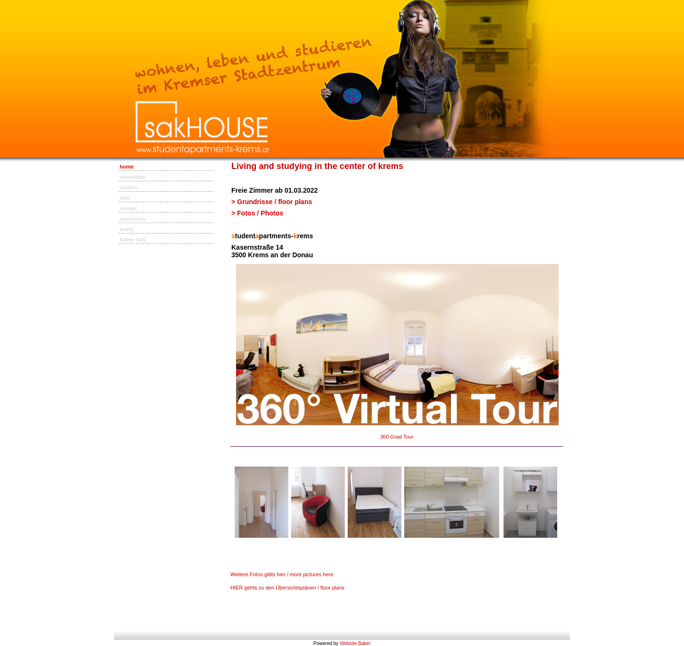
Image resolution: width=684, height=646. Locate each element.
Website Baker (355, 643)
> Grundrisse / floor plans (271, 202)
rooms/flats (132, 177)
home (126, 166)
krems (127, 229)
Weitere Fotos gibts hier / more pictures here (281, 574)
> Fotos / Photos (258, 213)
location (129, 187)
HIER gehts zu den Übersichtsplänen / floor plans (287, 587)
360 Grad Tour (396, 437)
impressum (132, 219)
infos (125, 198)
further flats (133, 240)
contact (128, 208)
